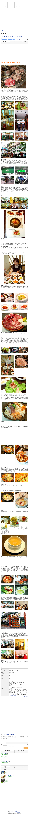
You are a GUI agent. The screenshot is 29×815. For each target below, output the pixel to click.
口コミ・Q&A (24, 41)
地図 (14, 41)
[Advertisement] (14, 11)
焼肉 (10, 734)
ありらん (5, 734)
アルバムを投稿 (11, 39)
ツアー (19, 811)
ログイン (14, 802)
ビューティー (5, 767)
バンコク (2, 36)
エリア (11, 3)
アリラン (8, 734)
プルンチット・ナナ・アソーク (8, 36)
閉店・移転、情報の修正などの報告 (6, 38)
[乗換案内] (15, 695)
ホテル (14, 767)
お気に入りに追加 (17, 39)
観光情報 (5, 769)
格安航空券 (18, 6)
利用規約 (16, 810)
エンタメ (23, 767)
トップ (4, 3)
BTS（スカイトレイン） (21, 750)
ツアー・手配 (4, 6)
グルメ (18, 3)
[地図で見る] (11, 695)
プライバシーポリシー (12, 812)
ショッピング (25, 3)
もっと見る (14, 763)
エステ (16, 811)
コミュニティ (11, 6)
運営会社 (12, 810)
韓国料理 (12, 734)
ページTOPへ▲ (26, 696)
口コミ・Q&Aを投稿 (4, 39)
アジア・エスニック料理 (18, 36)
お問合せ (18, 812)
